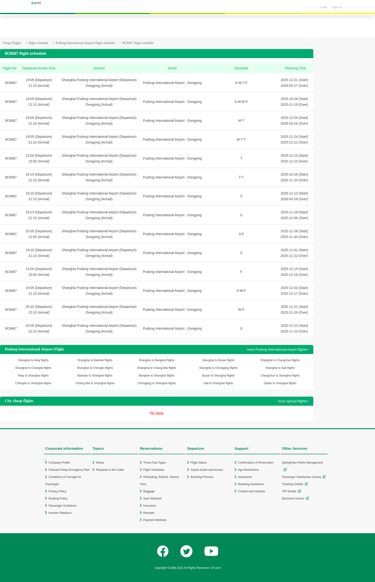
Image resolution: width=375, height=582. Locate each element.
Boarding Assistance (251, 484)
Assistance (245, 477)
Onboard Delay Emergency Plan (69, 469)
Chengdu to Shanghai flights (33, 383)
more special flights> (293, 401)
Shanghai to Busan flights (218, 360)
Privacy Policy (57, 491)
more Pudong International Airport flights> (278, 349)
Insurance (149, 505)
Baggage (149, 491)
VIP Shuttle (289, 491)
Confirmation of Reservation (256, 462)
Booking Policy (58, 498)
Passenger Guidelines (63, 505)
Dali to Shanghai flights (218, 383)
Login (323, 7)
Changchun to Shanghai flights (279, 375)
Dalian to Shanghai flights (280, 383)
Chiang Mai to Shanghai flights (95, 383)
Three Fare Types (154, 462)
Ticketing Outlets (292, 484)
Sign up (337, 7)
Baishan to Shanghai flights (94, 375)
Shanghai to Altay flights (33, 360)
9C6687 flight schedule (138, 43)
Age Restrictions (248, 469)
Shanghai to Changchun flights (279, 360)
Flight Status (199, 462)
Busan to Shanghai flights (218, 375)
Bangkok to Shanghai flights (157, 375)
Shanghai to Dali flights (280, 368)
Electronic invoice (293, 498)
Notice (100, 462)
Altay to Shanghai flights (33, 375)
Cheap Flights (11, 43)
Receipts (148, 513)
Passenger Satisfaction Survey (301, 477)
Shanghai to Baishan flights (94, 360)
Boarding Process (202, 477)
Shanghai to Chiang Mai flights (156, 368)
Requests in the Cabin (110, 469)
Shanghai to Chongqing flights (218, 368)
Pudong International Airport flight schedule (85, 43)
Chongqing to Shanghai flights (157, 383)
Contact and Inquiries (251, 491)
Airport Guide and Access (207, 469)
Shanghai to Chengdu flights (95, 368)
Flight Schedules (154, 469)
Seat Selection (152, 498)
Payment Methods (154, 520)
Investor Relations (60, 513)
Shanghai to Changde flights (33, 368)
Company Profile (59, 462)
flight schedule (38, 43)
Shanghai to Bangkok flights (157, 360)
